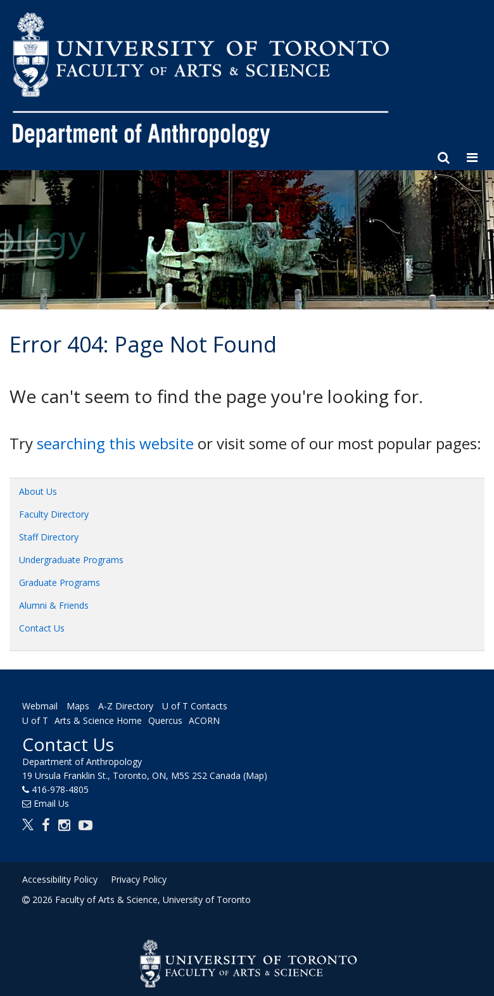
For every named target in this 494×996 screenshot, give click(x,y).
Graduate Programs (59, 582)
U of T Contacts (194, 706)
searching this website (115, 443)
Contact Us (42, 628)
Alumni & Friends (54, 605)
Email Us (51, 803)
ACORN (204, 721)
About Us (38, 491)
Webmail (40, 706)
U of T (35, 721)
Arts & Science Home (98, 721)
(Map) (255, 775)
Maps (77, 706)
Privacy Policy (139, 879)
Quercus (165, 721)
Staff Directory (49, 537)
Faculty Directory (54, 514)
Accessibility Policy (60, 879)
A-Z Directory (125, 706)
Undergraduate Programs (71, 560)
